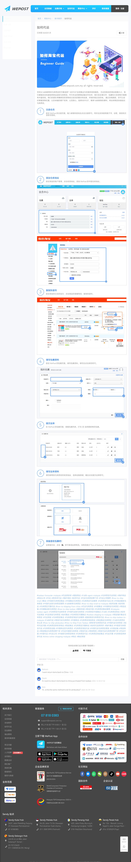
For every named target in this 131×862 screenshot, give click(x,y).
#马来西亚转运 (114, 612)
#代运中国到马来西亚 (70, 631)
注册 (122, 9)
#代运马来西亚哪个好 (90, 598)
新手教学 (58, 19)
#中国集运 (98, 606)
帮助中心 (82, 9)
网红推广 (8, 764)
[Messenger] (88, 774)
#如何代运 (76, 598)
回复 (122, 659)
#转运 (73, 637)
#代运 (48, 598)
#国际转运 (76, 595)
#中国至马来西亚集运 (56, 601)
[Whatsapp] (94, 774)
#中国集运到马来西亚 (48, 609)
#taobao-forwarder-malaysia (49, 595)
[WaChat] (99, 774)
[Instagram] (105, 774)
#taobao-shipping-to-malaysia (99, 615)
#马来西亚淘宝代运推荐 (74, 617)
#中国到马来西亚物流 (66, 634)
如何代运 (71, 9)
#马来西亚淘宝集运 (97, 634)
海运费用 (8, 734)
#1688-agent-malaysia (91, 595)
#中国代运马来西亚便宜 (100, 628)
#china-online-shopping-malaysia (57, 637)
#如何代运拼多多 (97, 626)
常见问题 (8, 745)
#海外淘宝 (67, 598)
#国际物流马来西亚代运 (94, 617)
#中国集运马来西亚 (73, 601)
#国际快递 (80, 609)
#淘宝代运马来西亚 (62, 620)
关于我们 (8, 715)
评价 (94, 9)
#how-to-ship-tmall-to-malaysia (95, 604)
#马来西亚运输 (49, 628)
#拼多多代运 (57, 598)
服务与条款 (8, 776)
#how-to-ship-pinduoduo (53, 623)
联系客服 (105, 9)
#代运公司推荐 (105, 598)
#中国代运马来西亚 (115, 623)
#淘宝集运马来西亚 (104, 620)
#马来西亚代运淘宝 (109, 595)
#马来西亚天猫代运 (47, 606)
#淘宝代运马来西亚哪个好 (108, 631)
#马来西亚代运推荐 (89, 601)
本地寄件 (8, 723)
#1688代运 (49, 620)
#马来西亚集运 (58, 617)
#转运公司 (41, 598)
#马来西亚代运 (82, 634)
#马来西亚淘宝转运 (88, 620)
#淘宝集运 (69, 626)
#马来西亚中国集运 (93, 612)
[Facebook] (82, 774)
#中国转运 (75, 620)
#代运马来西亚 (87, 606)
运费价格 (59, 9)
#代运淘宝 (47, 617)
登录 (117, 9)
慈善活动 (8, 760)
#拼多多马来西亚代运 (98, 623)
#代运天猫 (109, 634)
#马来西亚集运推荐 (103, 609)
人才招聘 (8, 753)
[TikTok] (111, 774)
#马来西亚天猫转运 (82, 626)
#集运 (44, 601)
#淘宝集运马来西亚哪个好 (50, 631)
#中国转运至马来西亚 (64, 628)
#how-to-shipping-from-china (68, 606)
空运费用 (8, 730)
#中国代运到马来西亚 (76, 612)
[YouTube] (118, 774)
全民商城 (48, 9)
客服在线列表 (66, 709)
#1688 (104, 612)
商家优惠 (8, 768)
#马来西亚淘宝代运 (82, 628)
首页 (36, 9)
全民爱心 (8, 756)
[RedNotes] (124, 774)
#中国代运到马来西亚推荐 (53, 604)
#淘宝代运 (83, 631)
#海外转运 (122, 595)
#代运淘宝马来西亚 (53, 615)
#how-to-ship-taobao (67, 609)
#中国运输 (114, 628)
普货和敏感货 (9, 738)
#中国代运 (44, 634)
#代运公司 (53, 634)
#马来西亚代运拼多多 (58, 612)
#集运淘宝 (81, 637)
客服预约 (8, 772)
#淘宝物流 (92, 631)
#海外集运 (109, 626)
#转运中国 (89, 609)
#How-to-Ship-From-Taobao (77, 623)
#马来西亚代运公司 (106, 601)
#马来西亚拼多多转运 (55, 626)
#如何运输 (113, 604)
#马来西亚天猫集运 (78, 615)
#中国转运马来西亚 (111, 606)
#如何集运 (65, 615)
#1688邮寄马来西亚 (73, 604)
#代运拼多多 (67, 595)
